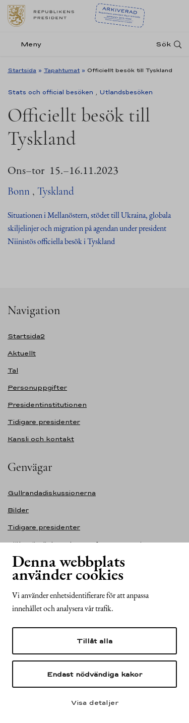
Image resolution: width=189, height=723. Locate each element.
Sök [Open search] (163, 44)
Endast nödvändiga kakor (94, 674)
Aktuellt (22, 353)
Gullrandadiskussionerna (52, 493)
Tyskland (55, 191)
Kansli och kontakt (41, 439)
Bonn (19, 191)
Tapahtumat (62, 70)
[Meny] (27, 44)
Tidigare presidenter (44, 421)
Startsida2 (26, 336)
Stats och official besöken (50, 92)
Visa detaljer (94, 702)
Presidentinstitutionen (47, 404)
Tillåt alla (94, 640)
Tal (13, 370)
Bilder (18, 510)
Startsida (22, 70)
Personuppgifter (37, 387)
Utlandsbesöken (126, 92)
